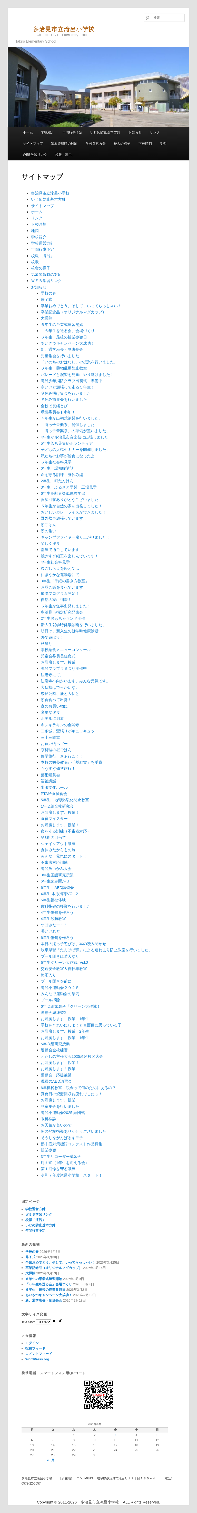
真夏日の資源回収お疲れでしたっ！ (71, 1094)
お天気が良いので (56, 1125)
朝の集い (48, 531)
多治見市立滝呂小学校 (57, 31)
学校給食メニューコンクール (66, 649)
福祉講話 (48, 781)
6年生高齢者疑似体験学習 (63, 493)
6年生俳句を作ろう (57, 937)
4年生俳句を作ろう (57, 912)
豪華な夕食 (50, 712)
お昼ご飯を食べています (62, 587)
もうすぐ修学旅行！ (58, 768)
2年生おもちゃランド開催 (63, 618)
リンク (155, 132)
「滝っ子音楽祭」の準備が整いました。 (75, 431)
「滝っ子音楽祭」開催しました (68, 424)
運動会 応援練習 (56, 1075)
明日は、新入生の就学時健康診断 (69, 631)
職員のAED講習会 (56, 1081)
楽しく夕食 (50, 543)
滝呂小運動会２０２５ (60, 987)
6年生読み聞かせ (55, 881)
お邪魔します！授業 (58, 1068)
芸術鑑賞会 (50, 775)
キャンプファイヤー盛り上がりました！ (75, 537)
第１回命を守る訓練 (58, 1169)
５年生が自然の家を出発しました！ (71, 506)
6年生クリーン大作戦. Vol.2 (64, 962)
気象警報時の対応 (64, 144)
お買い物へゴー (54, 743)
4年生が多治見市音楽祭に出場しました (74, 437)
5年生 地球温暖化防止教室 (65, 800)
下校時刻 (145, 144)
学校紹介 (47, 132)
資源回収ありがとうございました (69, 499)
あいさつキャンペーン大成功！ (68, 343)
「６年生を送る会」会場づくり (68, 330)
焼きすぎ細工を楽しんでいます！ (69, 556)
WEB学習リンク (35, 155)
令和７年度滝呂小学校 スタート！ (71, 1175)
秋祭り (46, 643)
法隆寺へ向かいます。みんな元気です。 (75, 681)
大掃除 (46, 318)
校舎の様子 (122, 144)
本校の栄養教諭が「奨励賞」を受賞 (71, 762)
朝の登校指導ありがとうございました (73, 1131)
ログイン (32, 1343)
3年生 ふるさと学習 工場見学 (69, 487)
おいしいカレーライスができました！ (73, 512)
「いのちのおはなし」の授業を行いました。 (79, 362)
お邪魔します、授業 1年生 (65, 1018)
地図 (35, 230)
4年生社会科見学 (55, 562)
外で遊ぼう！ (52, 637)
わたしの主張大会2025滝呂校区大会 (72, 1056)
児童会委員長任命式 (58, 656)
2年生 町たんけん (57, 481)
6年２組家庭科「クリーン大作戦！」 (72, 1006)
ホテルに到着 (52, 718)
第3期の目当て (53, 837)
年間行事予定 (72, 132)
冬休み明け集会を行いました (66, 393)
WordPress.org (37, 1359)
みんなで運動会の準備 (60, 994)
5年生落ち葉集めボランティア (67, 443)
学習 (163, 144)
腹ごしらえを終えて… (60, 568)
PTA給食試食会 (54, 793)
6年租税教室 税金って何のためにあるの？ (78, 1087)
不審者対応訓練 (54, 862)
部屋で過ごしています (60, 549)
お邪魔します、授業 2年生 (65, 1031)
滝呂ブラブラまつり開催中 (64, 668)
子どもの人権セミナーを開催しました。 (75, 449)
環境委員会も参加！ (58, 412)
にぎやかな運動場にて (60, 575)
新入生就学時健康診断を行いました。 (73, 625)
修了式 (46, 299)
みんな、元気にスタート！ (64, 856)
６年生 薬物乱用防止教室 (64, 368)
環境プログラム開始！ (60, 593)
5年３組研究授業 (55, 1044)
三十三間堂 (50, 737)
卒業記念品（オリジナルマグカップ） (73, 312)
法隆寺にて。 (52, 675)
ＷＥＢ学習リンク (46, 280)
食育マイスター (54, 818)
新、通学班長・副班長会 (62, 349)
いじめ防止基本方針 (105, 132)
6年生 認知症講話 (57, 468)
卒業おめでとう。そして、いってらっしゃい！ (81, 306)
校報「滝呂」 (65, 155)
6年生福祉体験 (53, 900)
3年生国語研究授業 (57, 875)
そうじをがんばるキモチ (62, 1138)
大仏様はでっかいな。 (60, 687)
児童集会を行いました (60, 356)
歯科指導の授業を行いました (66, 906)
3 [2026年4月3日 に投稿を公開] (115, 1435)
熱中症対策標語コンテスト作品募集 (71, 1144)
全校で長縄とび (54, 406)
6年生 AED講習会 (57, 887)
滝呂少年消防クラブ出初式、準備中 (71, 381)
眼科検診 (48, 1119)
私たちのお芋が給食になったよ (68, 456)
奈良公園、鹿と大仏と (60, 693)
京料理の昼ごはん (56, 750)
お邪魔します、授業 (58, 662)
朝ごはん (48, 524)
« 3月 (51, 1460)
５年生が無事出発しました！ (66, 606)
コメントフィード (38, 1354)
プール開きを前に (56, 981)
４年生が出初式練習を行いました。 (71, 418)
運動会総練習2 (53, 1012)
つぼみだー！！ (54, 925)
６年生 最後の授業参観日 (64, 337)
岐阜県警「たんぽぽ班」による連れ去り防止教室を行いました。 (96, 950)
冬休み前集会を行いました (64, 399)
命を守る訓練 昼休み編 (62, 474)
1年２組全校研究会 (57, 806)
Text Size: (29, 1322)
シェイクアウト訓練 (58, 843)
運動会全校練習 (54, 1050)
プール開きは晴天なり (60, 956)
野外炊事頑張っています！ (64, 518)
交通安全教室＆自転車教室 (64, 968)
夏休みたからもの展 (58, 850)
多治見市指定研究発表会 (62, 612)
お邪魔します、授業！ (60, 812)
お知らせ (135, 132)
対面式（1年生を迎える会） (65, 1162)
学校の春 (48, 293)
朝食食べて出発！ (56, 699)
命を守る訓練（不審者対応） (66, 831)
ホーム (28, 132)
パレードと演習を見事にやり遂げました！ (77, 374)
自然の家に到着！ (56, 599)
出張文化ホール (54, 787)
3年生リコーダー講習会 (61, 1156)
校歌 (35, 262)
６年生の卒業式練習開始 (62, 324)
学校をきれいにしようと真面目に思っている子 (81, 1025)
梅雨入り (48, 975)
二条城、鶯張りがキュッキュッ (68, 731)
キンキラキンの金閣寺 (60, 725)
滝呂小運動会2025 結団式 (63, 1112)
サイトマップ (33, 144)
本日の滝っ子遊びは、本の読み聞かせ (73, 944)
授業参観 (48, 1150)
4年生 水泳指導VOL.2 (59, 893)
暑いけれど (50, 931)
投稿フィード (35, 1348)
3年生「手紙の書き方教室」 (65, 581)
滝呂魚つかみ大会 (56, 868)
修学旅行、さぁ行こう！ (62, 756)
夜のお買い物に (54, 706)
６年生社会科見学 (56, 462)
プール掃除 (50, 1000)
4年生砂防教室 (53, 918)
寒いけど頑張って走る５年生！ (68, 387)
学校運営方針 (96, 144)
